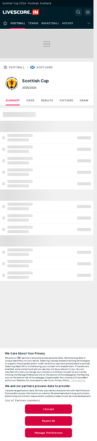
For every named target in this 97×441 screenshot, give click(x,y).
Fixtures (66, 100)
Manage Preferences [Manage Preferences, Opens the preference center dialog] (48, 432)
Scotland (44, 67)
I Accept (48, 409)
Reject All (48, 420)
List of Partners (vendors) (22, 400)
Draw (84, 100)
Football (16, 67)
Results (47, 100)
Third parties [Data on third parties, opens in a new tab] (78, 380)
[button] (78, 12)
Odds (30, 100)
